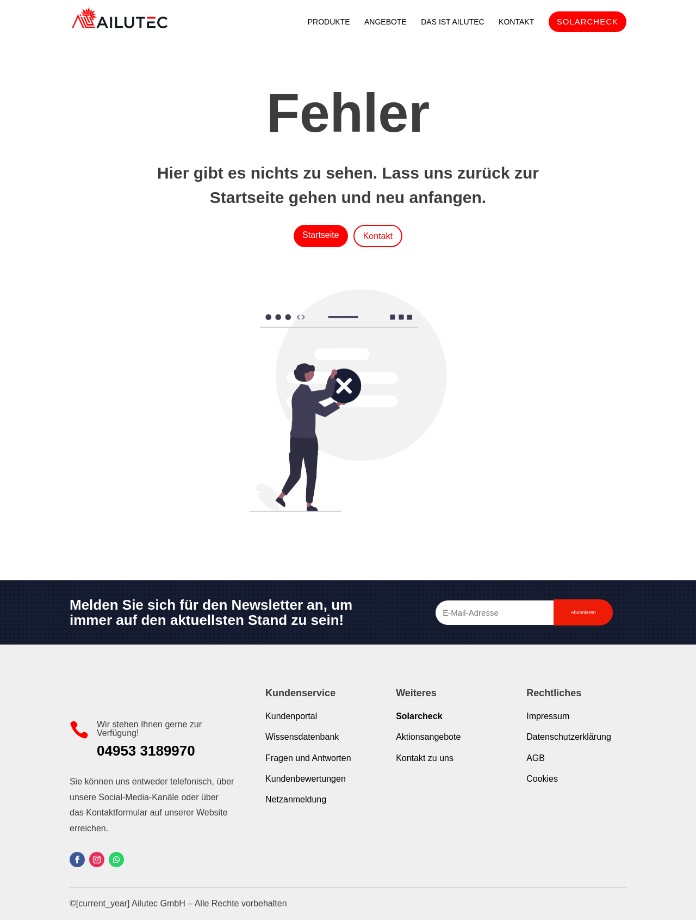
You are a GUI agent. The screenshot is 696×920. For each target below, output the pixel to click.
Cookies (542, 778)
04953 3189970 (146, 751)
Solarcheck (419, 716)
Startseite (320, 235)
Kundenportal (291, 716)
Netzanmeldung (295, 799)
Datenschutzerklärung (568, 736)
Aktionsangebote (428, 736)
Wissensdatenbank (302, 736)
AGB (535, 758)
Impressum (547, 716)
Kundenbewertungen (305, 778)
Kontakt (378, 236)
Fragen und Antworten (308, 758)
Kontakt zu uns (424, 758)
